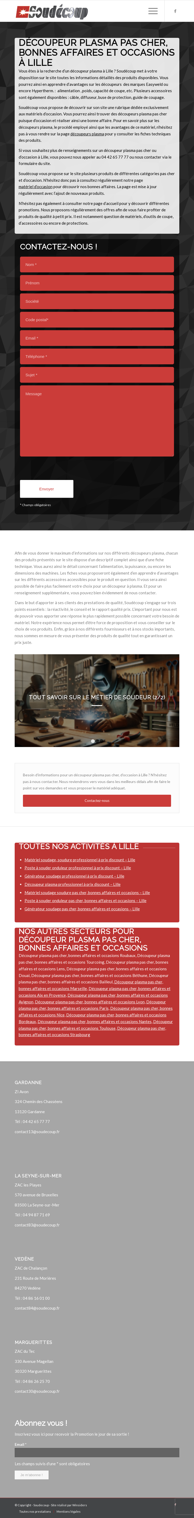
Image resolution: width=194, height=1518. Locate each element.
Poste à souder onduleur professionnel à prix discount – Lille (78, 867)
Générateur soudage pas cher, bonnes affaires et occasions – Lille (82, 908)
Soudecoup (41, 1505)
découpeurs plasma (87, 133)
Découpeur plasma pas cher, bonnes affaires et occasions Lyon (90, 1001)
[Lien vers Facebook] (175, 11)
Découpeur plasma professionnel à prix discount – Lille (73, 884)
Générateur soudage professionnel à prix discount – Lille (74, 876)
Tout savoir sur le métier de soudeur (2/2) (97, 697)
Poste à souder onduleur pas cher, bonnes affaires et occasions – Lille (86, 900)
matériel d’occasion (36, 186)
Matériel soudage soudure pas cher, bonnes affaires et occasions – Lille (87, 892)
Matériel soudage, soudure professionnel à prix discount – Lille (80, 859)
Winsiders (79, 1505)
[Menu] (150, 11)
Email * (20, 1444)
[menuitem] (35, 1511)
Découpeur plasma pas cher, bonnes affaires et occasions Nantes (95, 1021)
